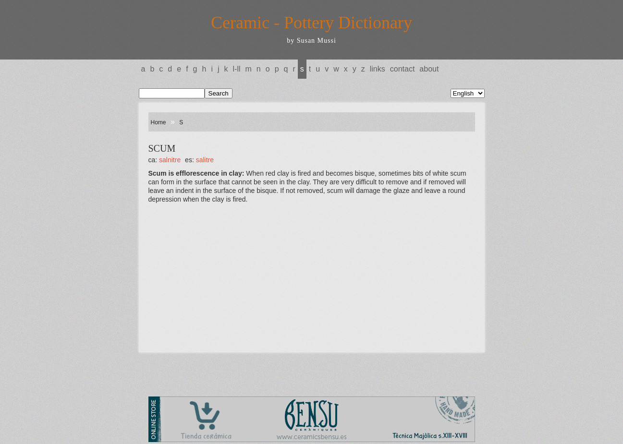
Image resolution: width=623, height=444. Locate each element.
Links (377, 69)
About (429, 69)
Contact (402, 69)
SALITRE (205, 160)
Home (158, 122)
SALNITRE (170, 160)
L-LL (237, 69)
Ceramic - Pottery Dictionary (311, 22)
